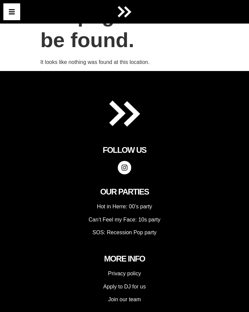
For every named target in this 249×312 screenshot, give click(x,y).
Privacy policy (124, 273)
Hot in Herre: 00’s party (124, 206)
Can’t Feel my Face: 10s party (124, 219)
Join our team (124, 299)
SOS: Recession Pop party (124, 232)
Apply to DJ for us (124, 286)
